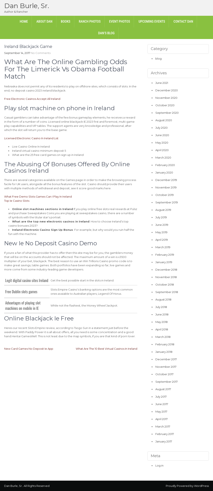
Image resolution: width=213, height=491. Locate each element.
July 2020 (161, 127)
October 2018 (164, 284)
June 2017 (161, 404)
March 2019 (162, 247)
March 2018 (163, 336)
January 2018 (163, 351)
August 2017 (163, 389)
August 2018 (163, 299)
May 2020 (161, 142)
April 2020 (162, 150)
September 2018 (166, 292)
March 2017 (162, 426)
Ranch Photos (90, 21)
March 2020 (163, 157)
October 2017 (164, 374)
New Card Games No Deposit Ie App (28, 348)
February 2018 (164, 344)
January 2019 (163, 262)
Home (24, 21)
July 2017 (161, 396)
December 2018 (166, 269)
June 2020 (162, 135)
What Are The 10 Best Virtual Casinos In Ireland (106, 348)
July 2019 (161, 217)
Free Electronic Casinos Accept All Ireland (32, 98)
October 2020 (165, 105)
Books (65, 21)
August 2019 (163, 209)
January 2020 (164, 172)
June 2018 (161, 314)
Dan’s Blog (106, 33)
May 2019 (161, 232)
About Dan (44, 21)
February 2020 (165, 165)
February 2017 (164, 434)
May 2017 (161, 411)
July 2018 (161, 307)
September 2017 (166, 381)
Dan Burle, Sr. (26, 6)
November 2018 (166, 277)
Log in (159, 465)
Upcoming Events (152, 21)
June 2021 (161, 82)
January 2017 (163, 441)
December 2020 (166, 90)
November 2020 (166, 97)
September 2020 (167, 112)
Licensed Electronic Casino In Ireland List (31, 138)
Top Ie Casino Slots (16, 200)
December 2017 (166, 359)
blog (158, 58)
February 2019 (164, 254)
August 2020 (163, 120)
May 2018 (161, 322)
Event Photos (119, 21)
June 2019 (161, 224)
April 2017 (161, 419)
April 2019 (161, 239)
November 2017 (165, 366)
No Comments (41, 53)
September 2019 (166, 202)
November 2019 (166, 187)
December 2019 (166, 180)
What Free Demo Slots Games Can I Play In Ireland (38, 196)
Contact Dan (183, 21)
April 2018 (161, 329)
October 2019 (164, 195)
